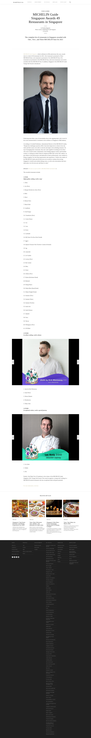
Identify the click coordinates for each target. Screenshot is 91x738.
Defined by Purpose (50, 690)
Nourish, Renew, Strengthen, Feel (49, 684)
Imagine (47, 585)
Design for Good (49, 670)
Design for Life (49, 571)
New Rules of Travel (50, 630)
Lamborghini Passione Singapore (73, 563)
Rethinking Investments (51, 716)
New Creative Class (50, 681)
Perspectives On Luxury (51, 594)
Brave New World (49, 641)
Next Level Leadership (50, 688)
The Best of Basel (49, 579)
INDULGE (55, 2)
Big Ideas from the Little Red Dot (51, 561)
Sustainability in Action (50, 699)
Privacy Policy (14, 549)
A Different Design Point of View (51, 704)
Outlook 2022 (48, 632)
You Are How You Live (50, 550)
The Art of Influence (50, 731)
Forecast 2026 (49, 727)
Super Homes (49, 590)
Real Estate (36, 547)
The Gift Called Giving (50, 554)
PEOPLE (30, 2)
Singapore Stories (49, 645)
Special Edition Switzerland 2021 (72, 552)
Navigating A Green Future (50, 637)
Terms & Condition (15, 551)
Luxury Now (48, 575)
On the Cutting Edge (50, 548)
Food (47, 608)
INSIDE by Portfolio (73, 560)
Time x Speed (49, 567)
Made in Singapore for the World (50, 673)
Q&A (24, 549)
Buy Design (48, 587)
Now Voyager (48, 565)
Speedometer (60, 547)
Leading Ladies (49, 659)
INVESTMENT (38, 2)
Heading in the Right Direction (50, 693)
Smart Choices (49, 666)
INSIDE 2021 (48, 626)
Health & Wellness (50, 643)
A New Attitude (49, 657)
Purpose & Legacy (49, 718)
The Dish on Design (50, 634)
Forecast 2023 (49, 653)
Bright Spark (48, 710)
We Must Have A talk (50, 573)
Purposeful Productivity (51, 655)
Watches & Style (61, 545)
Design (59, 555)
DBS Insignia (71, 549)
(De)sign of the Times (50, 651)
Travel (59, 553)
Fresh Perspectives (50, 610)
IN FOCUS (47, 2)
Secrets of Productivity (50, 639)
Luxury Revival (49, 628)
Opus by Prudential (73, 547)
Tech (59, 559)
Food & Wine (60, 549)
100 (23, 545)
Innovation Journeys (50, 647)
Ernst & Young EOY (73, 545)
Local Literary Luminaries (51, 600)
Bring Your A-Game (50, 624)
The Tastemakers (49, 701)
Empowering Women (50, 733)
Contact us (14, 547)
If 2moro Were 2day (50, 552)
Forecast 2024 (49, 679)
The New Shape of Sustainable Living (50, 723)
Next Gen (48, 668)
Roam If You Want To (50, 583)
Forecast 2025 (49, 686)
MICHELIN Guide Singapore (30, 54)
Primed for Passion (50, 675)
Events (59, 561)
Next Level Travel (49, 714)
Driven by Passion (49, 649)
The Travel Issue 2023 (50, 663)
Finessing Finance (49, 563)
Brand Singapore (49, 581)
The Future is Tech (50, 569)
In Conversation (49, 614)
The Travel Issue (49, 661)
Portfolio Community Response (50, 619)
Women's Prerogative (50, 577)
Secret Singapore (72, 556)
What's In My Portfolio (27, 551)
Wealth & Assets (37, 545)
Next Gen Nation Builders (51, 720)
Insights (36, 549)
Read (24, 553)
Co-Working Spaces (50, 604)
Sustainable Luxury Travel (50, 622)
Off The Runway (49, 556)
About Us (13, 545)
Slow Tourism (48, 596)
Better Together (49, 712)
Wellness (59, 557)
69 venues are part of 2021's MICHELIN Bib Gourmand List (43, 168)
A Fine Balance (49, 677)
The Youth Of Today (50, 598)
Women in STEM (49, 616)
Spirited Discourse (50, 558)
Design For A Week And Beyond (50, 546)
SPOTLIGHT (63, 2)
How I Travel (48, 697)
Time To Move (49, 602)
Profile (24, 547)
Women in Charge (49, 695)
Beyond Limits (49, 729)
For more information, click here (31, 485)
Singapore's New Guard (51, 706)
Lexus (70, 558)
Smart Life (48, 592)
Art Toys (47, 606)
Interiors (59, 551)
